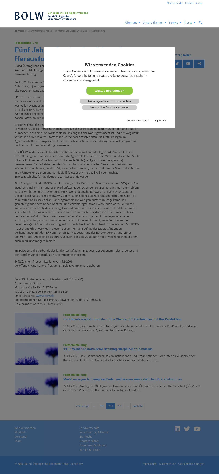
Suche (199, 2)
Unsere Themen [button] (153, 22)
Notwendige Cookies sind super (109, 107)
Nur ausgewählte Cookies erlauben (109, 101)
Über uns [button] (131, 22)
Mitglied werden (175, 2)
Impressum (160, 120)
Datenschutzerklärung (137, 120)
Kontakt (189, 2)
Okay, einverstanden (109, 90)
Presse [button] (188, 22)
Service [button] (174, 22)
